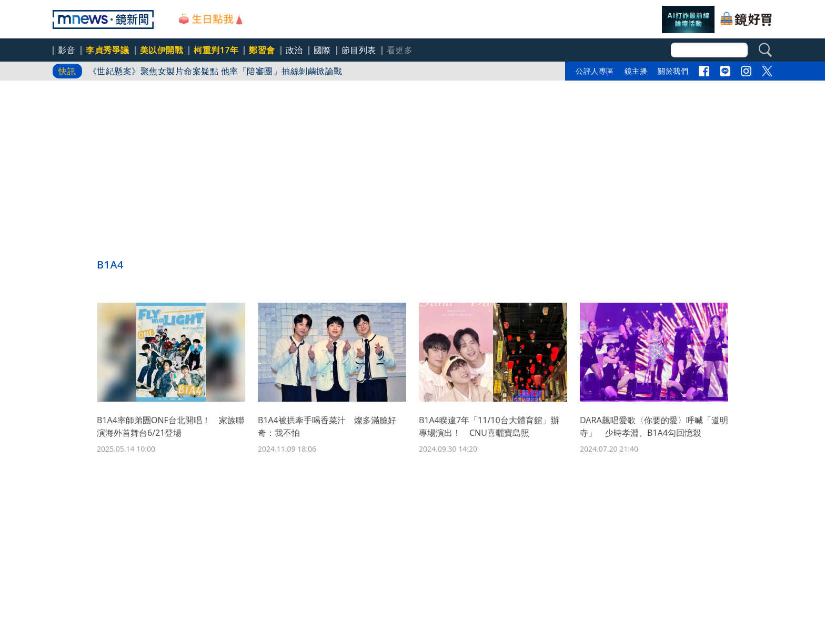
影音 (66, 50)
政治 (294, 50)
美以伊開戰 (162, 50)
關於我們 (673, 71)
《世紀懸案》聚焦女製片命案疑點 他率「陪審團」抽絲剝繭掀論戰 (215, 71)
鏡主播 (636, 71)
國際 (322, 50)
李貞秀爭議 (107, 50)
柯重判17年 (216, 50)
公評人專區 (595, 71)
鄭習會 (262, 50)
